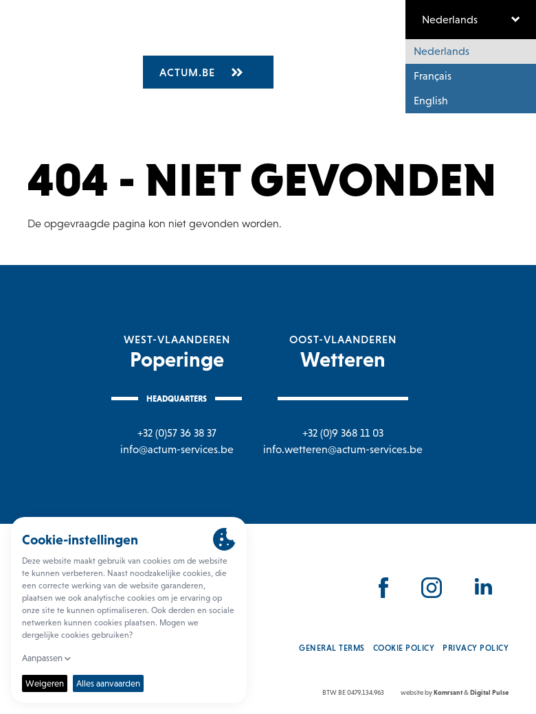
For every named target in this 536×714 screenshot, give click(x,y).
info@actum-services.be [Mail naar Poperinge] (177, 449)
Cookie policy (404, 648)
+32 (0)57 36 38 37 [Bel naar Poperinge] (176, 433)
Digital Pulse (489, 692)
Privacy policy (476, 648)
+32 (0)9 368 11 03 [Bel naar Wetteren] (342, 433)
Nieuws (402, 39)
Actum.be (201, 72)
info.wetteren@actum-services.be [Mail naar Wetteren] (343, 449)
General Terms (332, 648)
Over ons (171, 39)
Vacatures (238, 39)
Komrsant (448, 692)
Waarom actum (325, 39)
